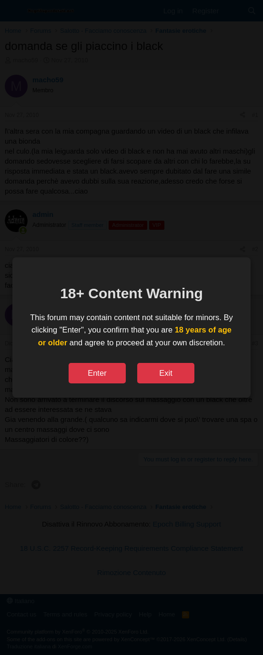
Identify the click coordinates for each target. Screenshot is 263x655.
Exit (165, 373)
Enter (97, 373)
